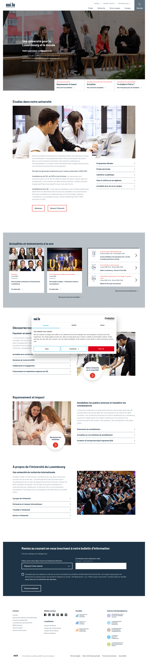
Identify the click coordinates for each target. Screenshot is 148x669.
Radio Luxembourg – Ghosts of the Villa (113, 270)
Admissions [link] (38, 208)
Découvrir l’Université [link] (57, 208)
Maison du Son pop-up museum (110, 283)
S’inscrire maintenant (31, 588)
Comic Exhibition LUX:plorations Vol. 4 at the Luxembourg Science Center (115, 258)
